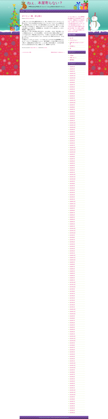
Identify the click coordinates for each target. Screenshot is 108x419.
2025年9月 (72, 80)
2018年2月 (72, 277)
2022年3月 (72, 167)
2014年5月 (72, 379)
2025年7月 (72, 84)
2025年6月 (72, 87)
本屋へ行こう (35, 47)
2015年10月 (72, 340)
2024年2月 (72, 118)
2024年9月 (72, 105)
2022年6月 (72, 161)
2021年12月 (72, 174)
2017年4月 (72, 300)
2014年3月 (72, 383)
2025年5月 (72, 89)
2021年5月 (72, 190)
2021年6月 (72, 188)
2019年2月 (72, 251)
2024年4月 (72, 114)
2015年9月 (72, 343)
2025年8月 (72, 82)
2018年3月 (72, 275)
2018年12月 (72, 255)
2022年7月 (72, 158)
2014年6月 (72, 376)
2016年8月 (72, 318)
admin (33, 18)
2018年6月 (72, 269)
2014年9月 (72, 370)
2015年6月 (72, 349)
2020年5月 (72, 217)
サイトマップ (29, 11)
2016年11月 (72, 311)
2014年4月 (72, 381)
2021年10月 (72, 179)
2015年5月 (72, 352)
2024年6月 (72, 111)
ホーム (22, 11)
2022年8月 (72, 156)
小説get (31, 47)
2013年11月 (72, 392)
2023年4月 (72, 138)
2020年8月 (72, 210)
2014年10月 (72, 367)
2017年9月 (72, 289)
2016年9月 (72, 316)
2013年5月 (72, 406)
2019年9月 (72, 235)
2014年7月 (72, 374)
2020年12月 (72, 201)
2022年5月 (72, 163)
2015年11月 (72, 338)
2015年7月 (72, 347)
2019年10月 (72, 233)
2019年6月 (72, 242)
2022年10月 (72, 152)
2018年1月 (72, 280)
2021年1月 (72, 199)
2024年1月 (72, 120)
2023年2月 (72, 143)
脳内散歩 (72, 59)
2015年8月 (72, 345)
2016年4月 (72, 327)
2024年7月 (72, 109)
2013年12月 (72, 390)
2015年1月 (72, 361)
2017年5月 (72, 298)
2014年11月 (72, 365)
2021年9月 (72, 181)
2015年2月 (72, 358)
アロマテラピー (73, 40)
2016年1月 (72, 334)
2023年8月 (72, 131)
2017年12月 (72, 282)
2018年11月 (72, 257)
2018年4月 (72, 273)
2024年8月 (72, 107)
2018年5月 (72, 271)
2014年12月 (72, 363)
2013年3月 (72, 410)
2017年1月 (72, 307)
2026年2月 (72, 69)
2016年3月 (72, 329)
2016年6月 (72, 322)
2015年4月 (72, 354)
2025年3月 (72, 93)
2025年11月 (72, 75)
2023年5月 (72, 136)
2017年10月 (72, 286)
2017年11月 (72, 284)
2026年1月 (72, 71)
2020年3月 (72, 221)
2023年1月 (72, 145)
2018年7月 (72, 266)
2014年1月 (72, 388)
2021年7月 (72, 185)
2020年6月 (72, 215)
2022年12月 (72, 147)
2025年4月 (72, 91)
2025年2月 (72, 96)
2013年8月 (72, 399)
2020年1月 (72, 226)
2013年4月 (72, 408)
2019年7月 (72, 239)
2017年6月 (72, 295)
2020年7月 (72, 212)
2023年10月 (72, 127)
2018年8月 (72, 264)
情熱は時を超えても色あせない (57, 52)
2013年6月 (72, 403)
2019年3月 (72, 248)
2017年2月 (72, 304)
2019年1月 (72, 253)
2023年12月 (72, 123)
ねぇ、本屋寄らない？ (45, 3)
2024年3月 (72, 116)
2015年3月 (72, 356)
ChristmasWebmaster (65, 417)
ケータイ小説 (71, 16)
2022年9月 (72, 154)
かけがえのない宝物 (26, 52)
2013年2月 (72, 412)
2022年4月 (72, 165)
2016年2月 (72, 331)
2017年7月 (72, 293)
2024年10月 (72, 102)
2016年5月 (72, 325)
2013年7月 (72, 401)
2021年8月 (72, 183)
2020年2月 (72, 224)
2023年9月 (72, 129)
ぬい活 (71, 38)
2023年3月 (72, 140)
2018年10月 (72, 260)
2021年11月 (72, 176)
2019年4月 (72, 246)
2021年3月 (72, 194)
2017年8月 (72, 291)
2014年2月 (72, 385)
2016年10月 (72, 313)
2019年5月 (72, 244)
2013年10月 (72, 394)
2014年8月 (72, 372)
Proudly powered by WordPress (44, 417)
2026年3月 (72, 66)
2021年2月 (72, 197)
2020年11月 (72, 203)
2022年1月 (72, 172)
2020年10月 (72, 206)
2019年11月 (72, 230)
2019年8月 (72, 237)
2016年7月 (72, 320)
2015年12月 (72, 336)
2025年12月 (72, 73)
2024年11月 (72, 100)
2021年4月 (72, 192)
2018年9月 (72, 262)
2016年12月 (72, 309)
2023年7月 (72, 134)
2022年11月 (72, 150)
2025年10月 (72, 78)
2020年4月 (72, 219)
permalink (45, 47)
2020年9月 (72, 208)
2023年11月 (72, 125)
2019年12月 (72, 228)
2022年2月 (72, 170)
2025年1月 (72, 98)
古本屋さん (72, 46)
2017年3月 (72, 302)
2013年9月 (72, 396)
